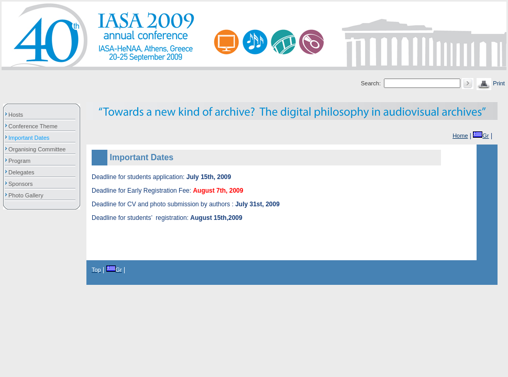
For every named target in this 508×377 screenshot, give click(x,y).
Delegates (24, 172)
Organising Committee (39, 149)
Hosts (18, 115)
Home (460, 135)
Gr (481, 135)
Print (491, 83)
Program (22, 161)
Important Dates (31, 138)
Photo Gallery (28, 195)
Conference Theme (35, 126)
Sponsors (23, 184)
